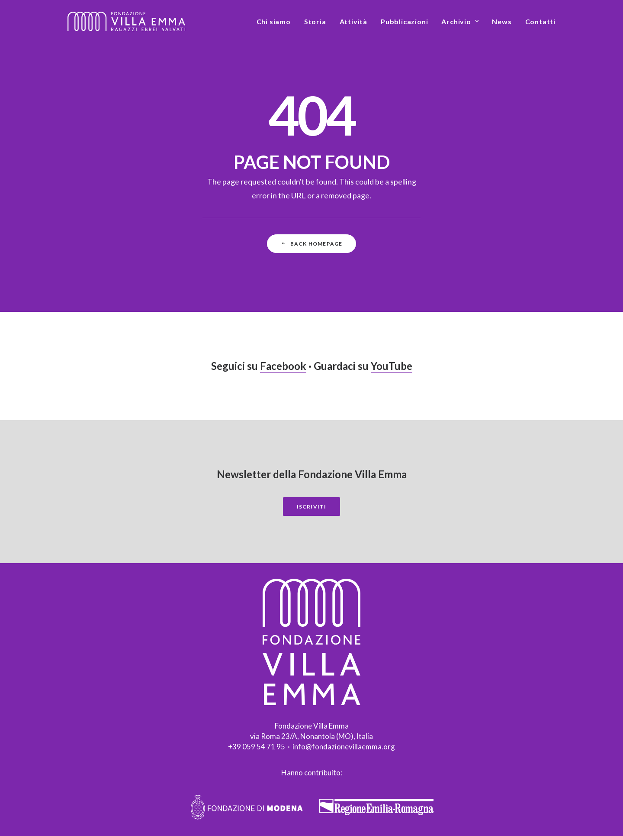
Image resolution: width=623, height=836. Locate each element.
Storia (315, 21)
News (501, 21)
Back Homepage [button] (312, 243)
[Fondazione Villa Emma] (126, 21)
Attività (353, 21)
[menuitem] (277, 21)
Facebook (283, 366)
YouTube (391, 366)
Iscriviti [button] (312, 506)
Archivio (459, 21)
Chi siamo (274, 21)
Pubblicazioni (404, 21)
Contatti (540, 21)
